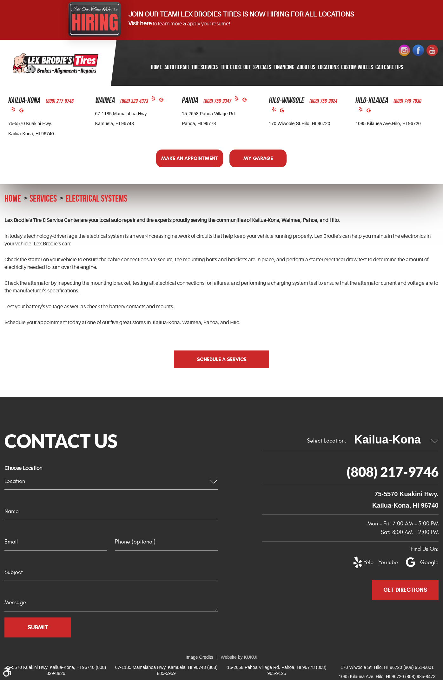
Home (156, 66)
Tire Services (204, 66)
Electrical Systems (96, 198)
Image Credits (199, 657)
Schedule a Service (222, 359)
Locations (328, 66)
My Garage (258, 158)
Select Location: (326, 440)
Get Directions (405, 589)
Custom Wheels (357, 66)
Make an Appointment (189, 158)
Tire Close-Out (236, 66)
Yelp (15, 111)
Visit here (140, 23)
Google (23, 112)
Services (43, 198)
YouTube (384, 562)
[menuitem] (156, 67)
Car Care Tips (389, 66)
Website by (239, 657)
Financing (284, 66)
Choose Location (23, 468)
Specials (262, 66)
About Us (306, 66)
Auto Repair (176, 66)
